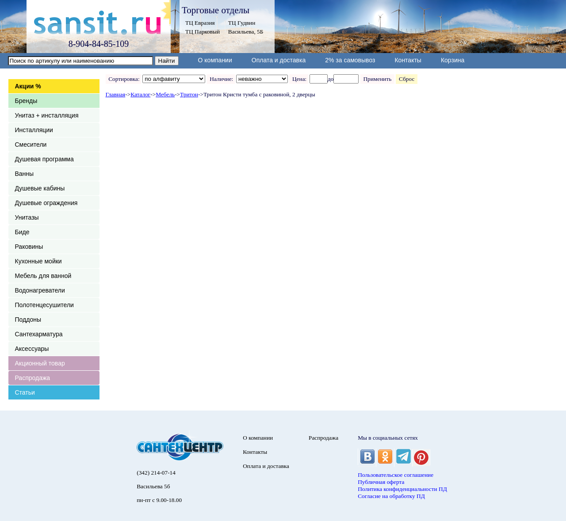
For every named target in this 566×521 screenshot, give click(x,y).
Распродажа (32, 377)
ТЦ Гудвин (241, 22)
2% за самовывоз (350, 60)
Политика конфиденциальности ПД (402, 489)
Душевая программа (44, 159)
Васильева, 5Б (246, 31)
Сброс (406, 79)
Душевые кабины (40, 188)
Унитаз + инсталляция (47, 115)
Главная (116, 94)
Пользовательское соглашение (395, 475)
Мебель (165, 94)
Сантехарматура (39, 334)
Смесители (31, 144)
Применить (377, 79)
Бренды (26, 100)
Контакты (407, 60)
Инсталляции (34, 129)
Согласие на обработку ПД (391, 496)
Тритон (189, 94)
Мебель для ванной (43, 275)
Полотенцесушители (44, 304)
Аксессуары (32, 348)
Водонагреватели (40, 290)
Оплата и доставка (279, 60)
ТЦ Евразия (200, 22)
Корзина (452, 60)
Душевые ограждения (46, 202)
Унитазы (27, 217)
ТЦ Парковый (202, 31)
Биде (22, 232)
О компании (215, 60)
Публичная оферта (381, 482)
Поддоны (28, 319)
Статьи (25, 392)
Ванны (24, 173)
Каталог (140, 94)
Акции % (28, 86)
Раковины (29, 246)
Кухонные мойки (38, 261)
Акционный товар (40, 363)
